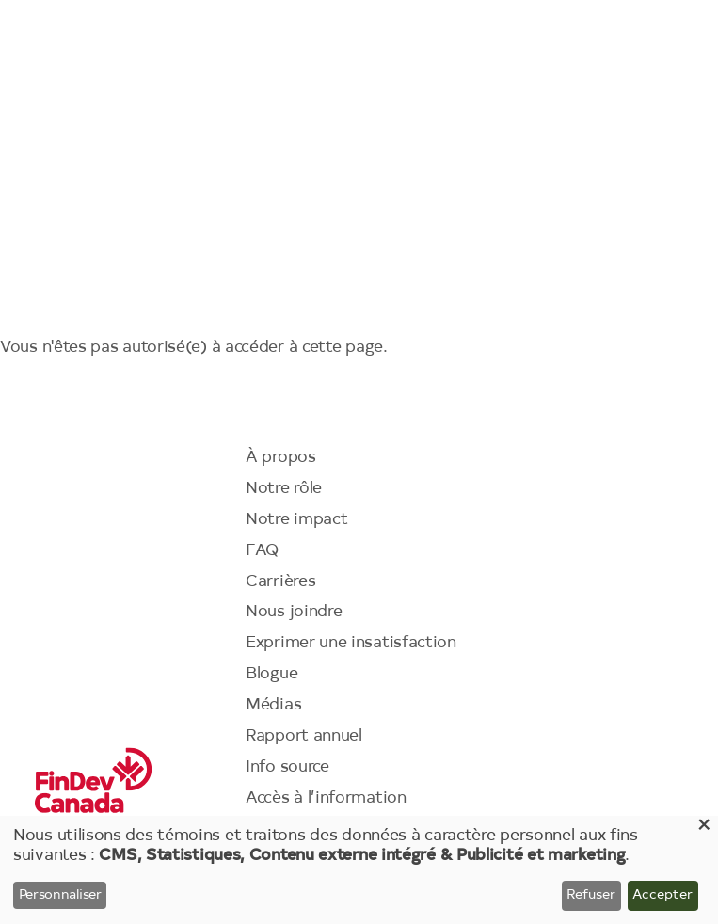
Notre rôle (284, 489)
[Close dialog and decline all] (704, 827)
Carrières (280, 582)
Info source (287, 767)
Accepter (662, 895)
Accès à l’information (326, 798)
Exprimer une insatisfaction (351, 643)
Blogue (271, 674)
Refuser (590, 895)
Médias (273, 705)
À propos (281, 458)
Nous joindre (294, 612)
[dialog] (359, 870)
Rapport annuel (304, 736)
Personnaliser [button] (60, 895)
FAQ (262, 551)
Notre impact (296, 520)
